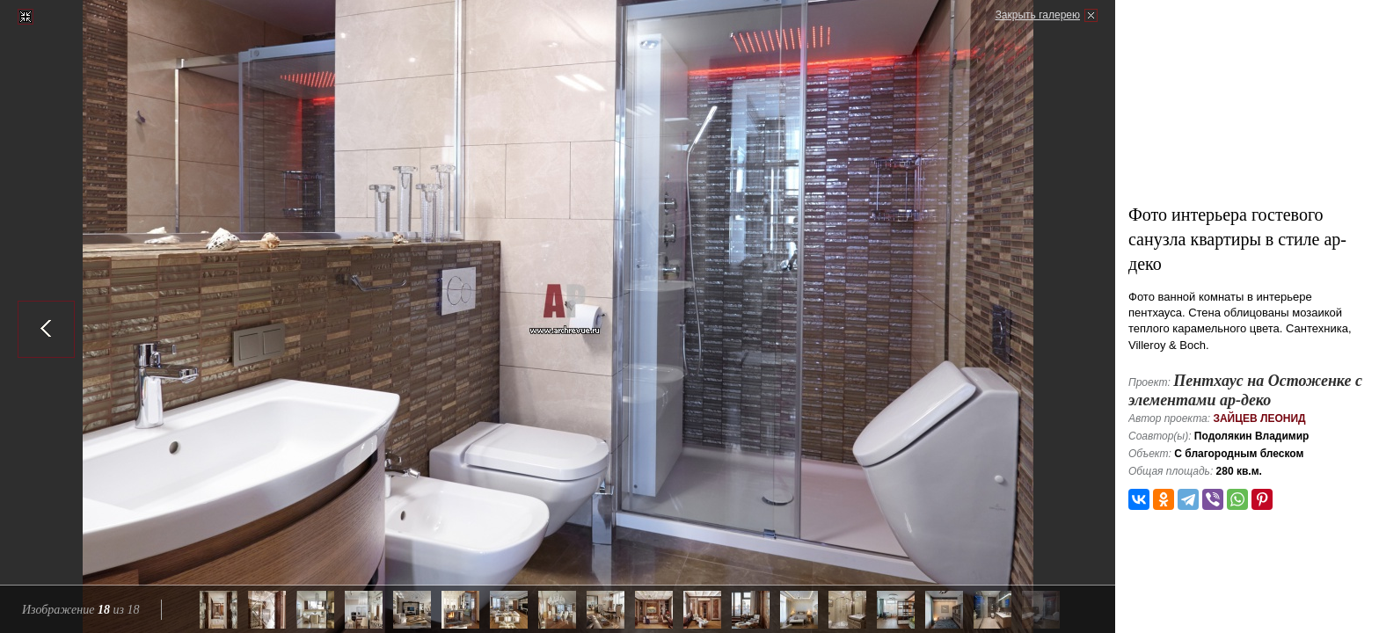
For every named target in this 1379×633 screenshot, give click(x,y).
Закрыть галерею (1038, 15)
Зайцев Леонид (1259, 418)
